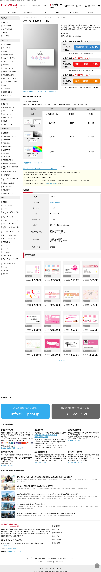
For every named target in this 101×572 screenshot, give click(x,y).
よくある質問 (7, 146)
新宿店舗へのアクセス (74, 433)
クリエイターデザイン (9, 58)
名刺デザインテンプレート (41, 17)
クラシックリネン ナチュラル (11, 232)
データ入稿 (43, 12)
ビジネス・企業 (7, 44)
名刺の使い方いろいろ (9, 171)
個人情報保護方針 (40, 550)
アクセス (56, 522)
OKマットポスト (7, 205)
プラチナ (5, 274)
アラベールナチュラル (9, 223)
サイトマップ (70, 550)
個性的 (5, 121)
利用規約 (29, 550)
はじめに (5, 22)
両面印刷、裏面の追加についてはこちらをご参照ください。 (40, 91)
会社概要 (57, 518)
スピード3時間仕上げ (86, 81)
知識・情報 (90, 12)
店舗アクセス (7, 150)
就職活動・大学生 (8, 54)
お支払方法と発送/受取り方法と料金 (12, 440)
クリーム (5, 208)
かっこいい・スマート (9, 110)
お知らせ (57, 528)
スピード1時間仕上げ (86, 64)
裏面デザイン (32, 140)
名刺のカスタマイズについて (34, 163)
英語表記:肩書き (8, 160)
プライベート (6, 48)
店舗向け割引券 (7, 92)
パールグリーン (7, 255)
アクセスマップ (5, 538)
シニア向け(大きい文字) (10, 82)
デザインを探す (27, 12)
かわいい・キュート (8, 114)
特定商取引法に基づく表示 (56, 550)
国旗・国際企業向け (8, 75)
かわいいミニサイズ (9, 61)
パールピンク (7, 245)
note (40, 554)
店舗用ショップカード (9, 85)
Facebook (59, 554)
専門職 (5, 51)
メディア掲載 (58, 525)
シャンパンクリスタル (9, 263)
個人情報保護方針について (76, 455)
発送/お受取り (74, 12)
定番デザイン (7, 104)
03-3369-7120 (75, 406)
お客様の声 (6, 175)
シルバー (5, 270)
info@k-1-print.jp (25, 406)
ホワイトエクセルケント (9, 235)
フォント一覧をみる (51, 169)
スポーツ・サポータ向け (10, 78)
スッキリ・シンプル (8, 107)
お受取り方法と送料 (51, 183)
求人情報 (57, 535)
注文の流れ (6, 133)
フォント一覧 (6, 156)
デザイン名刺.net (27, 17)
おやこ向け (6, 65)
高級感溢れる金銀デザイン (11, 71)
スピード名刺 (12, 12)
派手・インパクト (7, 124)
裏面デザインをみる (29, 169)
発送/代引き (6, 143)
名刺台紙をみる (40, 169)
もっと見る (62, 360)
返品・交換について (40, 455)
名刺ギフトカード (8, 193)
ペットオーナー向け (8, 68)
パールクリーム (7, 249)
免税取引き (6, 190)
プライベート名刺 (54, 17)
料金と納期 (6, 139)
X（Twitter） (48, 554)
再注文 (58, 12)
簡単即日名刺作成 (8, 183)
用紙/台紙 (6, 153)
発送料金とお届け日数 (41, 429)
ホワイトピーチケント (9, 238)
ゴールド (5, 267)
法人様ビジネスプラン (9, 186)
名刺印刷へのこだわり (9, 136)
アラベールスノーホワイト (10, 220)
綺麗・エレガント (7, 117)
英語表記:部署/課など (9, 163)
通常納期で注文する (87, 47)
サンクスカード (7, 88)
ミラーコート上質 (8, 217)
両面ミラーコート (8, 242)
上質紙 (5, 202)
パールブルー (7, 252)
